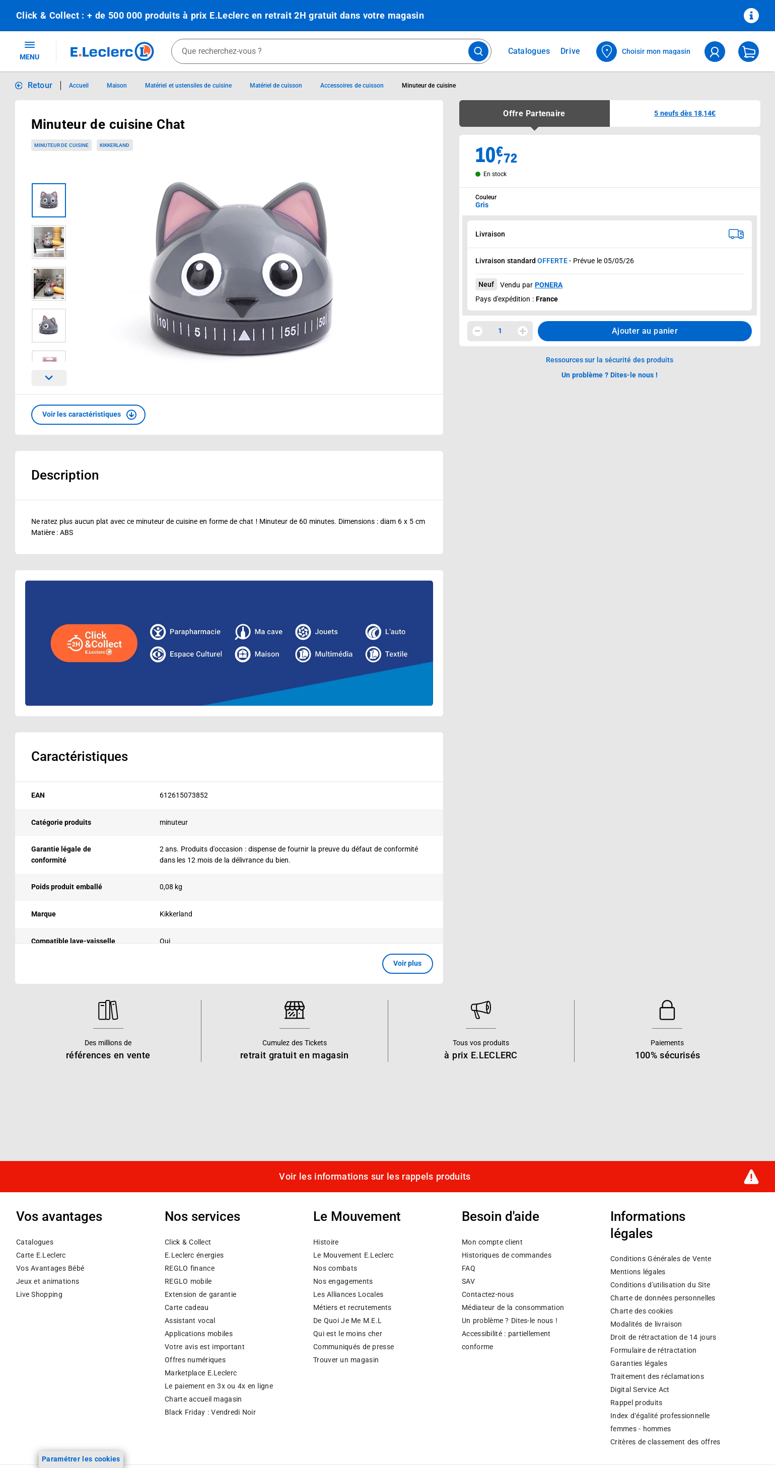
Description (65, 475)
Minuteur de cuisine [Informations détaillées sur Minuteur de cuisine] (429, 85)
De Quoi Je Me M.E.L (347, 1321)
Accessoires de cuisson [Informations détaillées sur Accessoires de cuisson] (352, 85)
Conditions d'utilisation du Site (660, 1285)
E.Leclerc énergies (194, 1255)
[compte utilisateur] (714, 51)
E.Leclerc (201, 1373)
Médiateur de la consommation (513, 1307)
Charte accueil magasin (203, 1399)
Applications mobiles (199, 1334)
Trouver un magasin (346, 1360)
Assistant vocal (190, 1321)
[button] (88, 415)
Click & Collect (188, 1242)
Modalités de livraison (646, 1324)
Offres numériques (195, 1360)
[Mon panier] (748, 51)
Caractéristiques (79, 756)
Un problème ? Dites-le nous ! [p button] (609, 374)
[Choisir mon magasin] (643, 51)
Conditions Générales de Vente (661, 1259)
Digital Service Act (640, 1389)
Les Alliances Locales (348, 1294)
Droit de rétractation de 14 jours (663, 1337)
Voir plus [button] (407, 963)
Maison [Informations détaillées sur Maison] (117, 85)
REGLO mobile (188, 1281)
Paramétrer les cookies (81, 1459)
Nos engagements (343, 1281)
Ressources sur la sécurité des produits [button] (610, 359)
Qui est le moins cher (347, 1334)
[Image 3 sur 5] (49, 284)
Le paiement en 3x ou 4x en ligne (219, 1386)
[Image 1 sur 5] (49, 200)
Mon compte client (492, 1242)
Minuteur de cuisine (61, 145)
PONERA (548, 284)
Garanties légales (638, 1363)
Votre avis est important (205, 1347)
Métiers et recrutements (352, 1307)
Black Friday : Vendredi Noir (210, 1412)
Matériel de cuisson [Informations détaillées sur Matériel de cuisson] (276, 85)
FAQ (468, 1268)
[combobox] (331, 51)
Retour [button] (40, 85)
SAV (468, 1281)
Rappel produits (636, 1403)
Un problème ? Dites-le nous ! (509, 1321)
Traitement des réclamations (657, 1376)
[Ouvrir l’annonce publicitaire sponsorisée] (229, 643)
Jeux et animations (47, 1281)
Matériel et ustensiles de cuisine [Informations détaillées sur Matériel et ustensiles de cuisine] (188, 85)
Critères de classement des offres (665, 1442)
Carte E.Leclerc (40, 1255)
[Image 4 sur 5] (49, 325)
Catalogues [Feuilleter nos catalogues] (529, 51)
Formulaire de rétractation (653, 1350)
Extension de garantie (200, 1294)
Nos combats (335, 1268)
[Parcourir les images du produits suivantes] (48, 378)
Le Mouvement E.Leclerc (353, 1255)
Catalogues (34, 1242)
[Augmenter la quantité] (523, 331)
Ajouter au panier (645, 331)
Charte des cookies (641, 1311)
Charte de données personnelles (663, 1298)
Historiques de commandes (506, 1255)
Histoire (325, 1242)
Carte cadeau (187, 1307)
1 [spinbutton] (500, 331)
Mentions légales (638, 1272)
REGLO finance (190, 1268)
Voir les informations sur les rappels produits (374, 1176)
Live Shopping (39, 1294)
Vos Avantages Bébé (50, 1268)
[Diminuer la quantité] (477, 331)
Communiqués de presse (353, 1347)
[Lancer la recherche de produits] (478, 51)
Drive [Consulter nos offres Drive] (570, 51)
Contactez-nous (488, 1294)
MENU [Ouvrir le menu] (29, 50)
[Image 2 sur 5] (49, 242)
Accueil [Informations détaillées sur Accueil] (79, 85)
